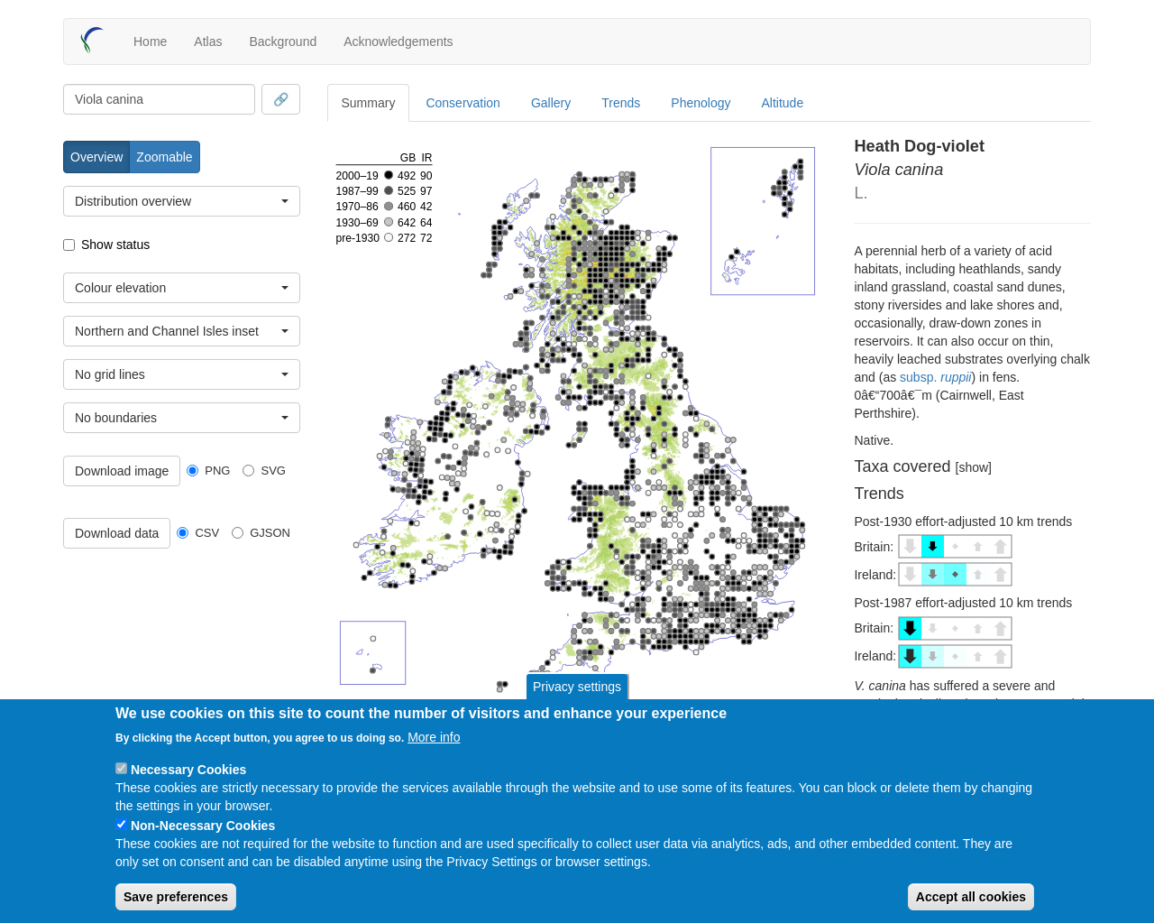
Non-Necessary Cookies (203, 825)
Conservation (463, 103)
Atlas (208, 41)
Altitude (783, 103)
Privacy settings (577, 686)
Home (150, 41)
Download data (117, 533)
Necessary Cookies (188, 769)
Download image (122, 471)
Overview (96, 157)
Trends (620, 103)
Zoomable (164, 157)
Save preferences (176, 897)
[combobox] (159, 99)
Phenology (700, 103)
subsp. (935, 377)
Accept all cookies (971, 897)
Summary (369, 103)
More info (434, 737)
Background (282, 41)
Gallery (551, 103)
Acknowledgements (398, 41)
